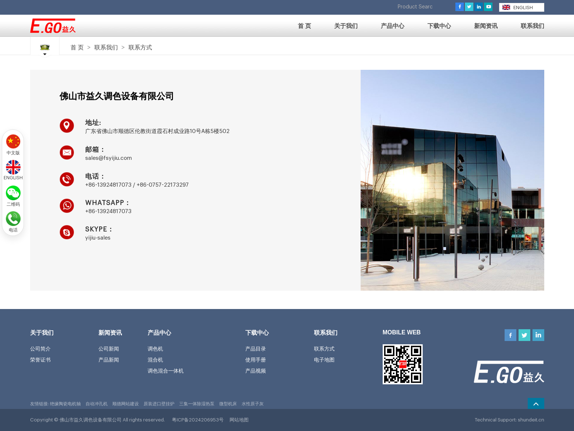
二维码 (13, 203)
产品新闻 (108, 360)
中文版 (13, 152)
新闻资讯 (110, 333)
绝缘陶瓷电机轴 (65, 404)
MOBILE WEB (402, 332)
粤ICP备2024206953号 (198, 419)
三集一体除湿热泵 (196, 404)
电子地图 (324, 360)
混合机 (155, 360)
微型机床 (228, 404)
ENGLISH (517, 7)
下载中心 (257, 333)
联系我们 (106, 47)
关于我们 (42, 333)
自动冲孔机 (97, 404)
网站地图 (239, 419)
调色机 (155, 349)
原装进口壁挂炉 (159, 404)
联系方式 (140, 47)
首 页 (77, 47)
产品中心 (159, 333)
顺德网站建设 (125, 404)
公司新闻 (108, 349)
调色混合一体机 (166, 371)
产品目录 (255, 349)
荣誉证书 (40, 360)
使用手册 (255, 360)
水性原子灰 (253, 404)
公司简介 (40, 349)
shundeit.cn (531, 419)
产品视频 (255, 371)
